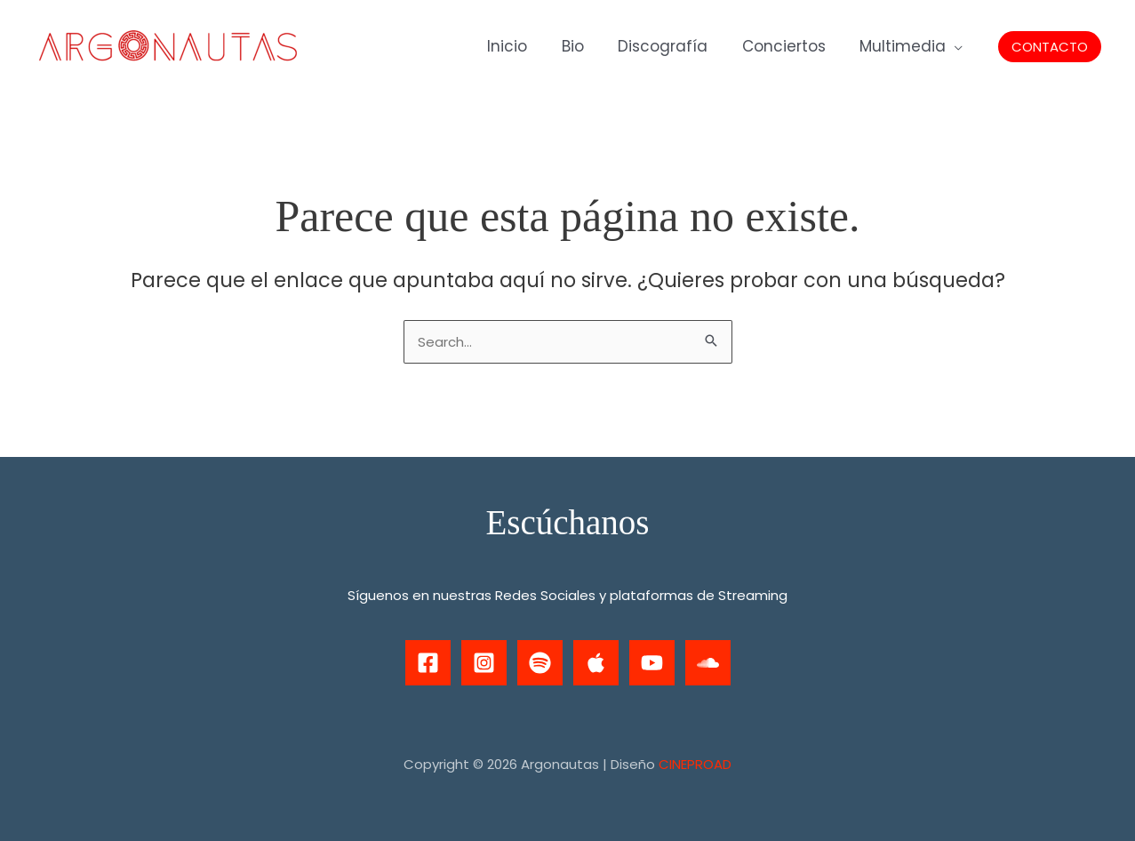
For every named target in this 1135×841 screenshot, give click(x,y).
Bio (587, 46)
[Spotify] (540, 662)
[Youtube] (652, 662)
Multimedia (905, 46)
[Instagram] (484, 662)
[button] (1049, 46)
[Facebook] (428, 662)
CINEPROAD (695, 764)
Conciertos (790, 46)
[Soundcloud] (708, 662)
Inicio (526, 46)
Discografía (673, 46)
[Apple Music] (596, 662)
